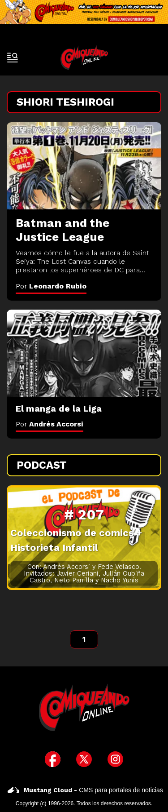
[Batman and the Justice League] (84, 165)
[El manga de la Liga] (84, 353)
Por (51, 286)
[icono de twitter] (84, 759)
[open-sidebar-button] (12, 57)
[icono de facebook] (52, 759)
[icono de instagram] (115, 759)
